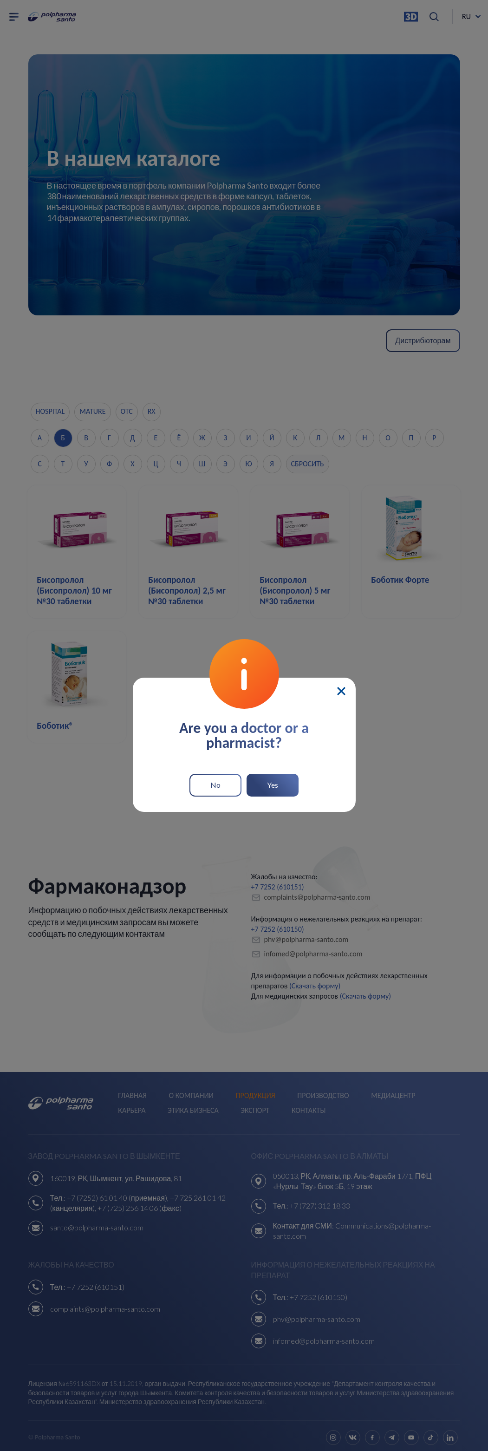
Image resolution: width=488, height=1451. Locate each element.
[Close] (341, 687)
